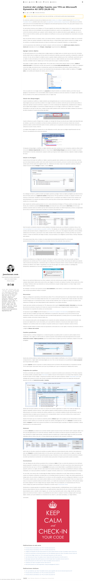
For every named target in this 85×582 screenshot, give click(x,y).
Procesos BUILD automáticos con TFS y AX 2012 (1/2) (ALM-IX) (40, 574)
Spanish (25, 578)
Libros (13, 302)
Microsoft (7, 295)
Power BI (10, 300)
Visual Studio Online (74, 376)
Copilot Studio (4, 290)
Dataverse (10, 298)
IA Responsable (8, 292)
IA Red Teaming (11, 289)
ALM (12, 304)
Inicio (26, 2)
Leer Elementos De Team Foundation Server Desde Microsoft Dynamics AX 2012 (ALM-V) (46, 557)
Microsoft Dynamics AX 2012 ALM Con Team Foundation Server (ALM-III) (43, 560)
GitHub (15, 289)
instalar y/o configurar (57, 20)
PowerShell (4, 300)
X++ (15, 304)
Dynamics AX (6, 310)
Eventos (4, 303)
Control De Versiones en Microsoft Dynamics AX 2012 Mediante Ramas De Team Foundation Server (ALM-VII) (51, 553)
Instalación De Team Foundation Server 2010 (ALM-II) (38, 562)
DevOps (10, 306)
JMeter (7, 289)
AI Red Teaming (10, 290)
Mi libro (39, 2)
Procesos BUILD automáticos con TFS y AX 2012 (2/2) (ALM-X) (40, 572)
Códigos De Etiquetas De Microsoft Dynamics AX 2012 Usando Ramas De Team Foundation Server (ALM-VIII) (51, 551)
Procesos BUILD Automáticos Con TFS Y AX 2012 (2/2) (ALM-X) (40, 547)
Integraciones (10, 297)
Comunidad (10, 307)
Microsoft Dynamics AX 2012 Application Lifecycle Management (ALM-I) (42, 564)
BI (15, 299)
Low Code (3, 289)
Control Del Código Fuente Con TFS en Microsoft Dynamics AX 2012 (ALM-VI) (44, 555)
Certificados (11, 299)
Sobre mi (54, 2)
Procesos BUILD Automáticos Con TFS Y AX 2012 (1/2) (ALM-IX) (40, 549)
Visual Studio (51, 578)
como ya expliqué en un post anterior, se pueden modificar (37, 229)
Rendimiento (11, 293)
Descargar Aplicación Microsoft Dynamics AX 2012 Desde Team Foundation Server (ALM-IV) (47, 558)
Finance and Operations (9, 309)
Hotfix (8, 304)
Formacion (14, 295)
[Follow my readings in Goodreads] (13, 285)
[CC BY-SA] (18, 579)
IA (10, 295)
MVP (14, 300)
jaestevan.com (10, 274)
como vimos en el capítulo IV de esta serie (57, 311)
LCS (12, 303)
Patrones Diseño (16, 290)
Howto (5, 291)
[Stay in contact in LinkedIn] (8, 285)
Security (9, 296)
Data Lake (17, 291)
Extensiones (4, 298)
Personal (4, 306)
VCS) (70, 28)
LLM (3, 292)
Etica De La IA (5, 293)
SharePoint (4, 296)
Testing (9, 302)
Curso (18, 289)
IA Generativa (14, 292)
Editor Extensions (11, 291)
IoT (3, 291)
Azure (8, 303)
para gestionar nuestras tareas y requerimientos (58, 21)
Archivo (32, 2)
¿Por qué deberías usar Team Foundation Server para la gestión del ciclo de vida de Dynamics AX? (49, 570)
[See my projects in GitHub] (11, 285)
